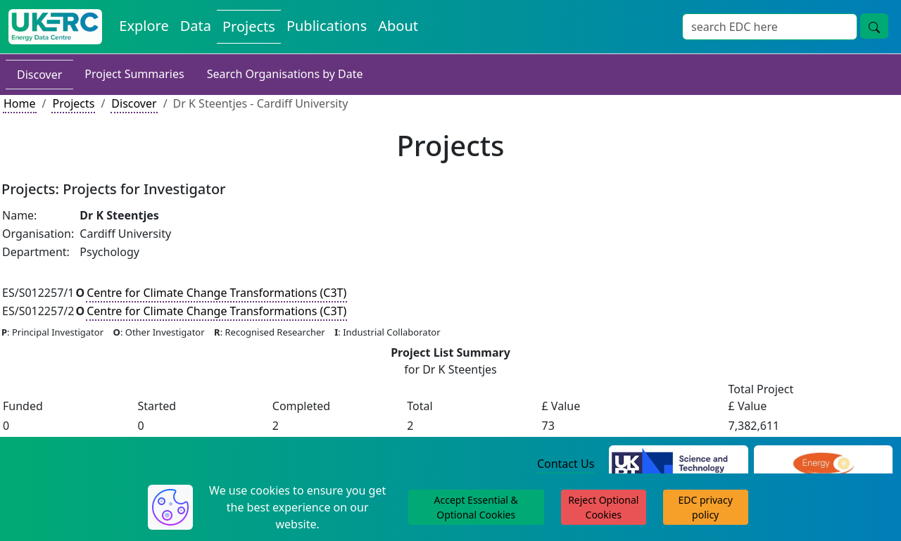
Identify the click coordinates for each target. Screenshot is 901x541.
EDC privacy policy (706, 507)
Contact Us (565, 463)
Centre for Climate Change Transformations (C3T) (216, 292)
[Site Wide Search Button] (874, 26)
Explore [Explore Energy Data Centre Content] (143, 25)
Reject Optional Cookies (603, 507)
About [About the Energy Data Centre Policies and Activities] (398, 25)
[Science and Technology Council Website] (678, 464)
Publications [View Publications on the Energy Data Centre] (326, 25)
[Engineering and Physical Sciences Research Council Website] (823, 464)
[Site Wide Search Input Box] (769, 26)
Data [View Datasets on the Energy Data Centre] (195, 25)
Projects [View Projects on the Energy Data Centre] (248, 26)
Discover (39, 74)
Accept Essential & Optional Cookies (476, 507)
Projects (73, 103)
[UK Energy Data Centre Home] (55, 27)
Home (20, 103)
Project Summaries (134, 74)
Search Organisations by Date (285, 74)
